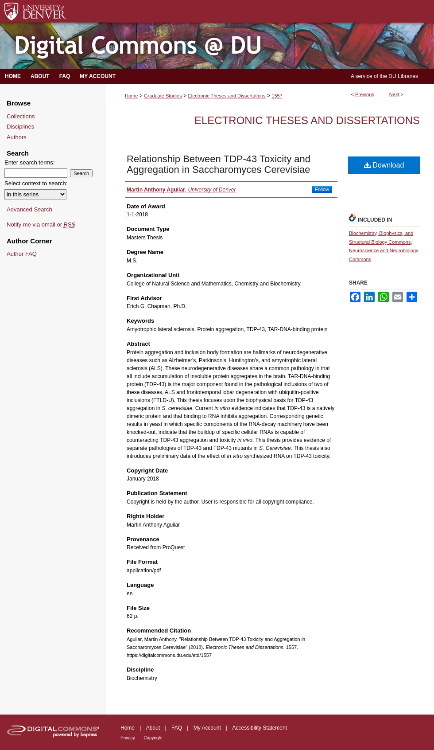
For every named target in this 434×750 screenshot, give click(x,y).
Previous (364, 94)
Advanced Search (29, 209)
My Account (207, 728)
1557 (276, 95)
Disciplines (20, 126)
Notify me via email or (41, 224)
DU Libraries (403, 76)
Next (394, 94)
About (153, 728)
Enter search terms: (29, 162)
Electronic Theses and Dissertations (226, 95)
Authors (17, 137)
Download (384, 165)
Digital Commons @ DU (217, 46)
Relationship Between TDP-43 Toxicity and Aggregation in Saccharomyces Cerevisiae (218, 164)
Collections (21, 116)
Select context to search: (35, 183)
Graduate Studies (163, 95)
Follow (322, 189)
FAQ (176, 728)
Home (131, 95)
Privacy (127, 737)
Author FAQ (22, 253)
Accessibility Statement (259, 728)
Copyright (153, 737)
